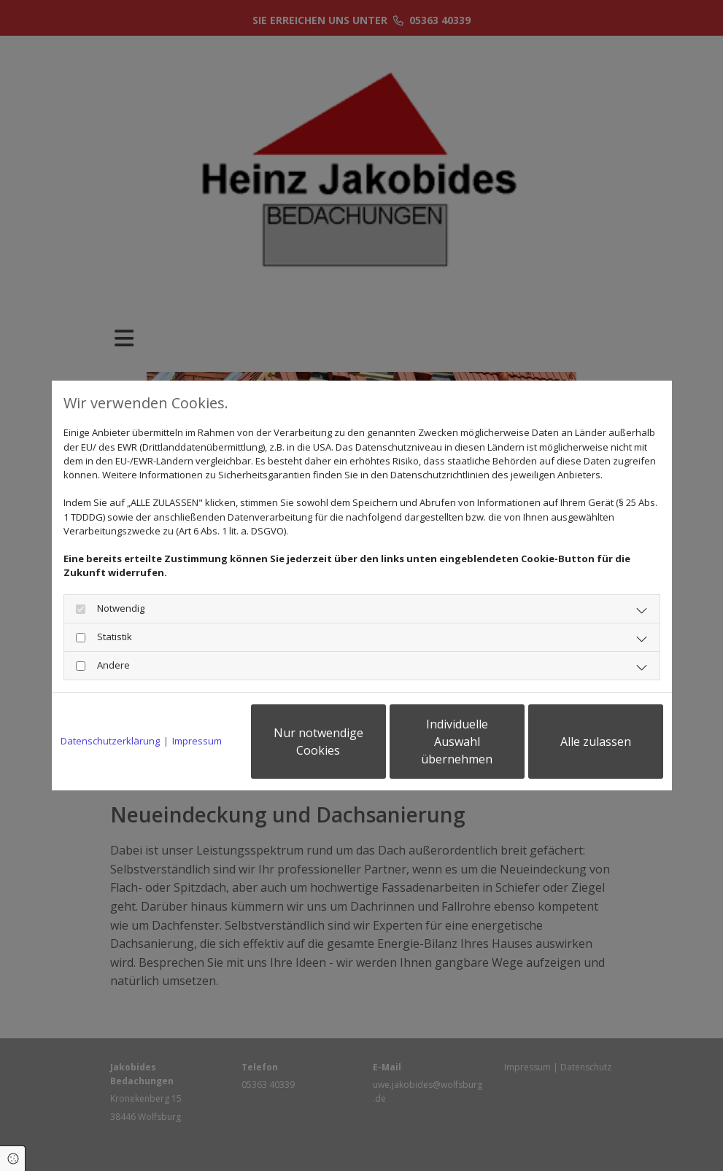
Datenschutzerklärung (110, 740)
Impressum (197, 740)
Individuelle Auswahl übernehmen (456, 741)
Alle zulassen (595, 742)
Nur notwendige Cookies (318, 741)
